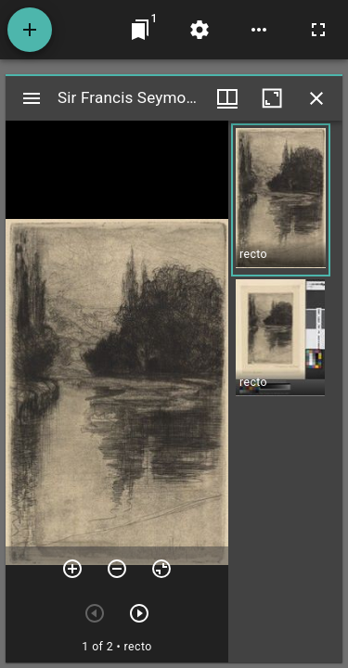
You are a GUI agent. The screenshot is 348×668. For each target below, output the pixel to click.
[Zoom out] (117, 568)
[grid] (285, 391)
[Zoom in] (72, 568)
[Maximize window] (272, 98)
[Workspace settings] (199, 29)
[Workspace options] (259, 29)
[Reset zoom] (161, 568)
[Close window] (316, 98)
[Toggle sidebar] (31, 98)
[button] (281, 200)
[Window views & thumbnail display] (227, 98)
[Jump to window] (140, 29)
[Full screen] (318, 29)
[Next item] (139, 613)
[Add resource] (29, 29)
